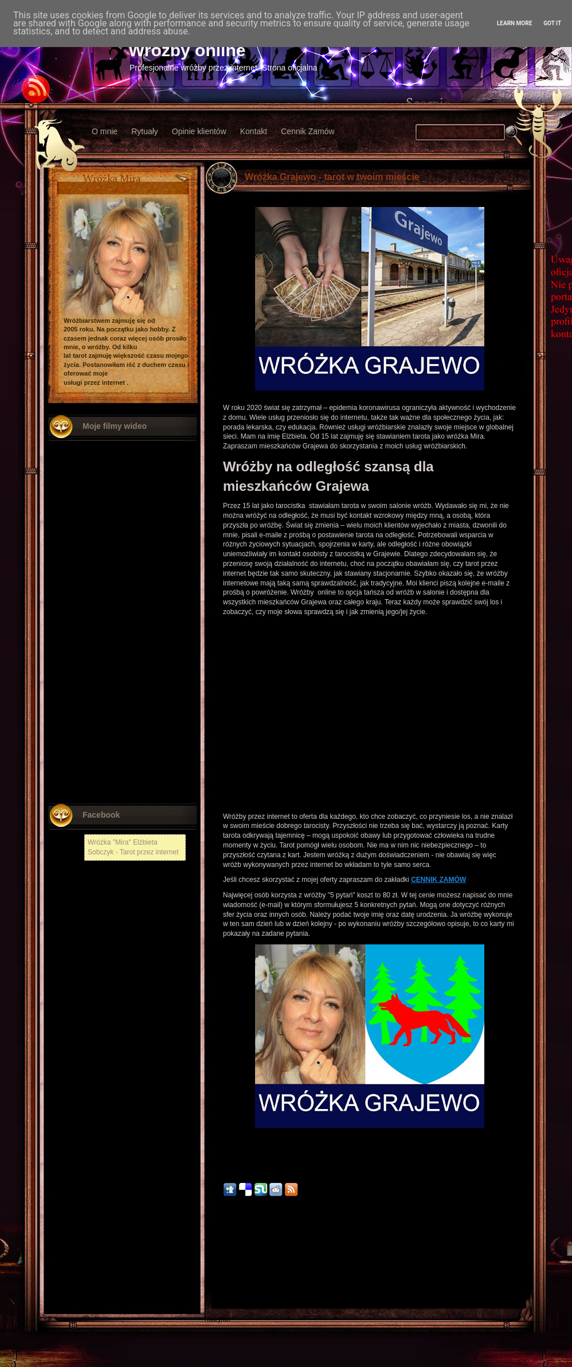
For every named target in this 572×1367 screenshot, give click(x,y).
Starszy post (510, 1234)
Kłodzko (215, 1271)
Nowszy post (229, 1234)
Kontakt (253, 131)
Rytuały (144, 131)
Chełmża (216, 1247)
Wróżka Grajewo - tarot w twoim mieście (332, 177)
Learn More (514, 23)
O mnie (104, 131)
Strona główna (369, 1234)
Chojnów (216, 1303)
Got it (552, 23)
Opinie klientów (199, 131)
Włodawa (216, 1287)
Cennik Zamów (307, 131)
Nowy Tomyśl (221, 1255)
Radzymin (217, 1320)
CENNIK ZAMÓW (438, 880)
